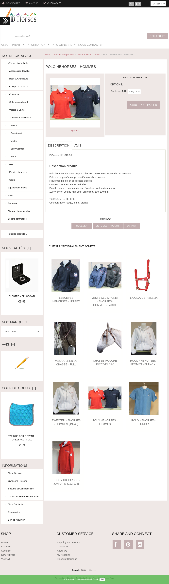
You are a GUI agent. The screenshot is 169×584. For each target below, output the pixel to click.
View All (5, 559)
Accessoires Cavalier (22, 71)
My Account (63, 554)
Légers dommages (22, 219)
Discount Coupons (67, 559)
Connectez (11, 3)
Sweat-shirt (22, 133)
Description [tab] (58, 145)
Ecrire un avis (22, 374)
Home (47, 54)
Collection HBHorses (22, 118)
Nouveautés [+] (16, 248)
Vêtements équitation (64, 54)
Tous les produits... (16, 234)
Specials (6, 550)
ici (96, 580)
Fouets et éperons (22, 172)
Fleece (22, 125)
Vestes (22, 141)
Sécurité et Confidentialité (19, 488)
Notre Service (13, 473)
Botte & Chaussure (22, 79)
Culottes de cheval (22, 102)
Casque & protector (22, 86)
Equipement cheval (22, 188)
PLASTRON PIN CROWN (22, 296)
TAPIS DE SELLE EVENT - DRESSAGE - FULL (21, 436)
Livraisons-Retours (16, 481)
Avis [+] (8, 344)
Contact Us (63, 546)
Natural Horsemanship (22, 211)
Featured (6, 546)
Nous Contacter (90, 44)
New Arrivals (8, 554)
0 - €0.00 (31, 3)
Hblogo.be (92, 570)
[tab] (86, 144)
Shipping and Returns (69, 542)
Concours (22, 94)
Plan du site (12, 512)
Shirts (97, 54)
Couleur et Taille (119, 91)
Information (36, 44)
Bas (22, 164)
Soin (22, 195)
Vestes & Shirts (84, 54)
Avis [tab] (77, 145)
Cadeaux (22, 203)
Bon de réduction (15, 520)
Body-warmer (22, 149)
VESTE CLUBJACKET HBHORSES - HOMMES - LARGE (104, 301)
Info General (62, 44)
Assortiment (10, 44)
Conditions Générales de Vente (22, 496)
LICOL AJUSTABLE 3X (144, 297)
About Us (62, 550)
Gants (22, 180)
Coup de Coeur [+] (19, 388)
